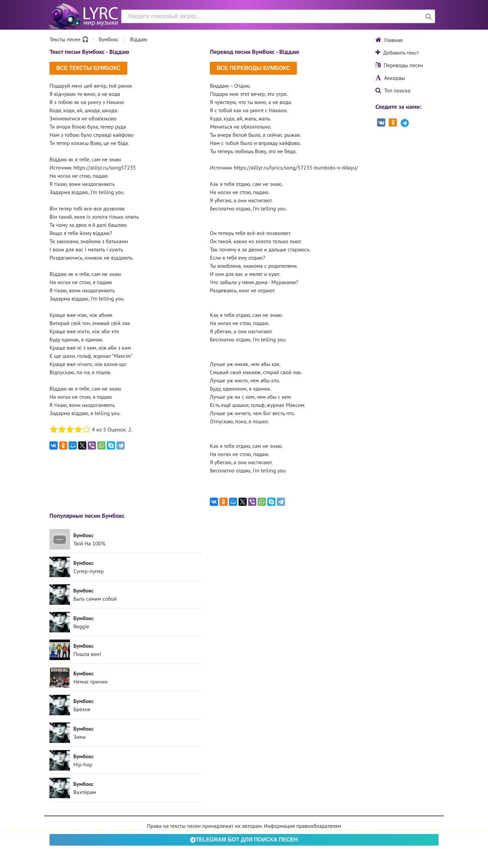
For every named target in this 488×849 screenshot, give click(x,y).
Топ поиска (393, 90)
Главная (389, 39)
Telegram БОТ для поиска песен (244, 840)
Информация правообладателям (302, 825)
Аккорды (390, 77)
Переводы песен (399, 65)
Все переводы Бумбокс (253, 68)
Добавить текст (397, 52)
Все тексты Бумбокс (88, 68)
